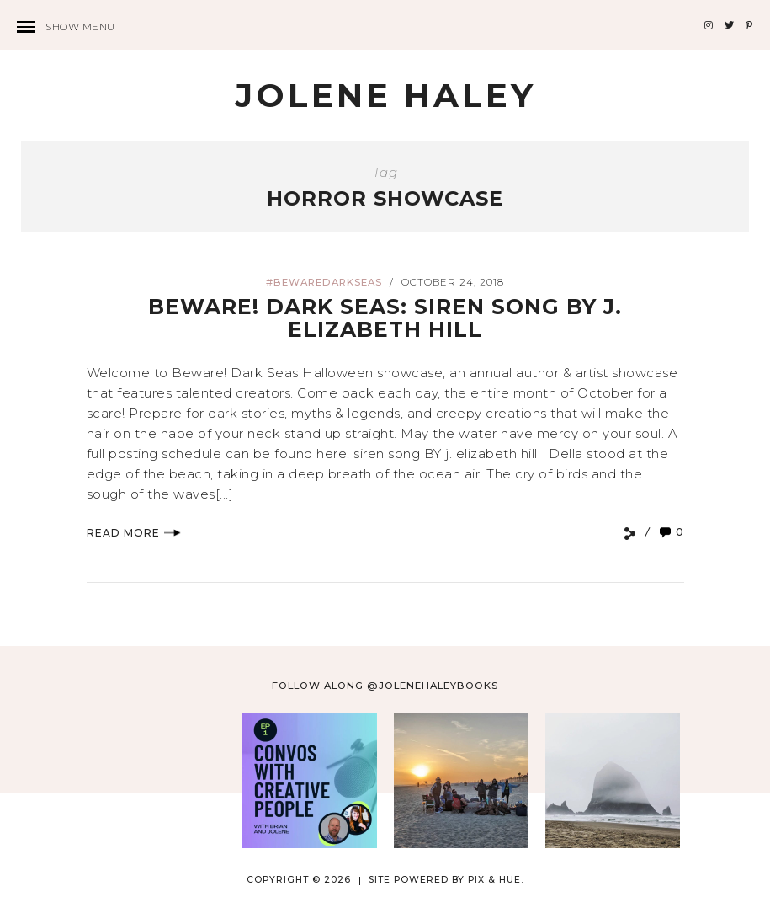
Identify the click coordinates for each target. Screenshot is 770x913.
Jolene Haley (385, 95)
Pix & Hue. (495, 879)
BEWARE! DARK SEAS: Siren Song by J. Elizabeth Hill (385, 318)
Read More (134, 532)
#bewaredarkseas (324, 282)
